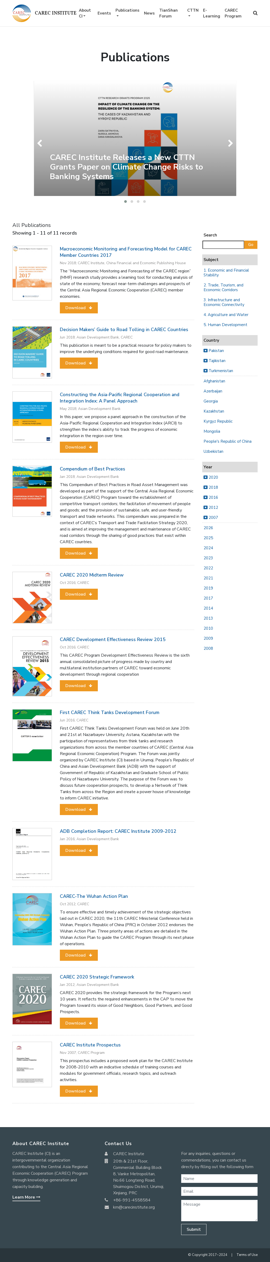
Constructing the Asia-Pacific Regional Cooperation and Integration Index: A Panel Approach (119, 397)
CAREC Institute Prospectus (90, 1045)
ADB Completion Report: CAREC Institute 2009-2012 (118, 831)
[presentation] (40, 143)
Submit (194, 1229)
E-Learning (211, 13)
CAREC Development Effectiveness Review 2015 (113, 639)
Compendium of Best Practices (92, 469)
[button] (125, 201)
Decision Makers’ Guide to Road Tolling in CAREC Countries (124, 329)
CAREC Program (233, 13)
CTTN (193, 10)
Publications (127, 10)
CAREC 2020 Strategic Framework (97, 977)
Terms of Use (247, 1254)
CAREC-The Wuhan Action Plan (94, 896)
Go (250, 244)
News (149, 13)
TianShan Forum (168, 13)
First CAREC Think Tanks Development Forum (109, 712)
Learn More (26, 1197)
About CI (85, 13)
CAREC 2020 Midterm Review (92, 575)
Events (104, 13)
